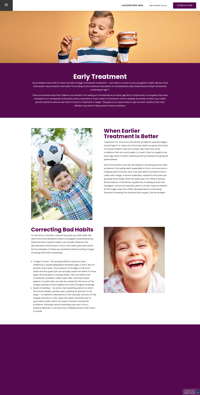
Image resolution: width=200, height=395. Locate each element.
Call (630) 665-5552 (132, 5)
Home (30, 389)
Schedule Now (184, 5)
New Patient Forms (158, 5)
